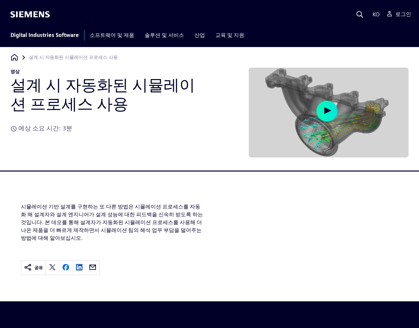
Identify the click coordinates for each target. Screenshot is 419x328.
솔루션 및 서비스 (164, 35)
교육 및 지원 (229, 35)
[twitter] (52, 268)
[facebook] (65, 268)
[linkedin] (79, 268)
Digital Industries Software (44, 35)
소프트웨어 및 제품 (112, 35)
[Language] (374, 14)
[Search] (360, 14)
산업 (199, 35)
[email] (92, 268)
